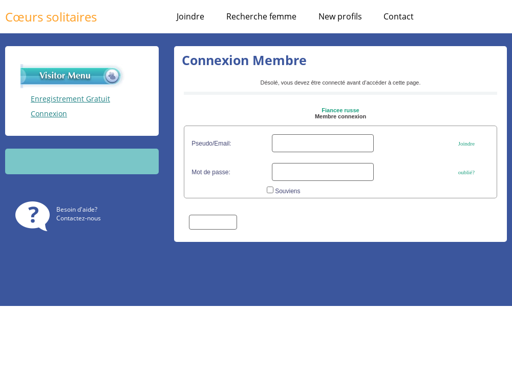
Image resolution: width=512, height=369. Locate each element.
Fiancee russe (340, 110)
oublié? (466, 172)
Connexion (49, 113)
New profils (340, 16)
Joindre (190, 16)
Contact (398, 16)
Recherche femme (261, 16)
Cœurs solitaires (51, 16)
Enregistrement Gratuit (70, 99)
